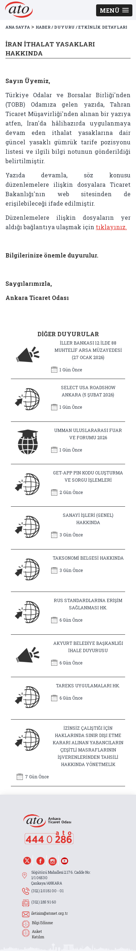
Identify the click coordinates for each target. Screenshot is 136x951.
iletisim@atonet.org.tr (49, 913)
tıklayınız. (111, 227)
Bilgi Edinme (42, 923)
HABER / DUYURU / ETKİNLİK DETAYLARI (81, 27)
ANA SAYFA (17, 27)
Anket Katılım (38, 934)
